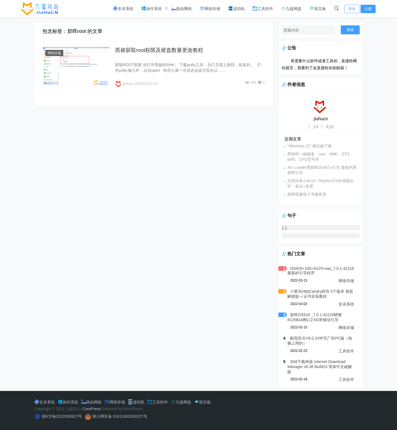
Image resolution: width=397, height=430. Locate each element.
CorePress (91, 409)
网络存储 (210, 8)
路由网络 (181, 8)
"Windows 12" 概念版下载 (309, 146)
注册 (368, 9)
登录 (352, 9)
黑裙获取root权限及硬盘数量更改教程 (159, 50)
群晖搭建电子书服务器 (306, 194)
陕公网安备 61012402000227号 (119, 416)
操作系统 (151, 8)
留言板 (317, 8)
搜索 (350, 30)
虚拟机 (236, 8)
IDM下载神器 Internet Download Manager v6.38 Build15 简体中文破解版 (319, 366)
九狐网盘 (291, 8)
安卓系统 (123, 8)
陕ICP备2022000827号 (62, 416)
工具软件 (263, 8)
